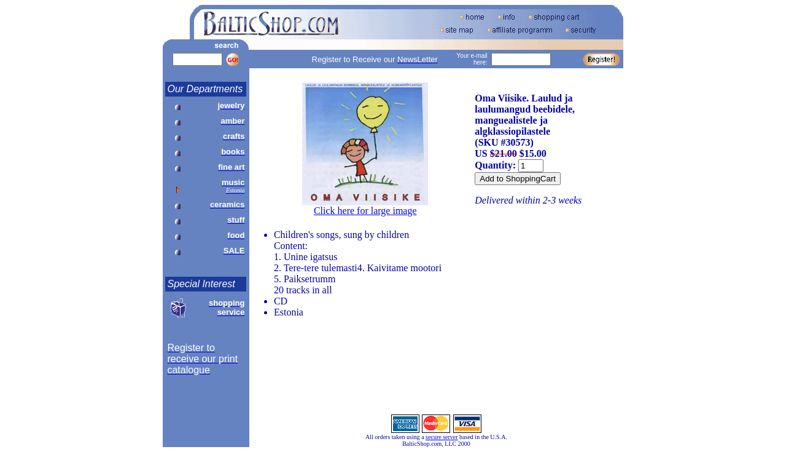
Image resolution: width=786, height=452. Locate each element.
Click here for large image (365, 210)
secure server (441, 437)
